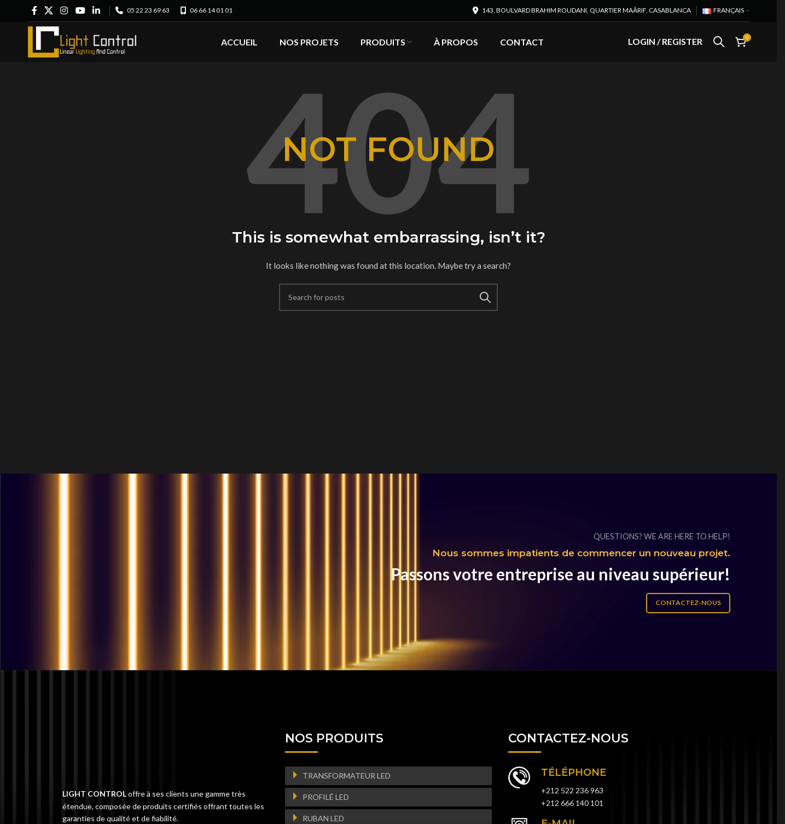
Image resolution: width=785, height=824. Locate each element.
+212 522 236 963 (572, 808)
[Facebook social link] (34, 10)
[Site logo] (82, 49)
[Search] (719, 51)
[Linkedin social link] (96, 10)
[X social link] (49, 10)
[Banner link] (392, 590)
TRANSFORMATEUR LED (347, 793)
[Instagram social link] (64, 10)
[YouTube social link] (80, 10)
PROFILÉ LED (326, 814)
